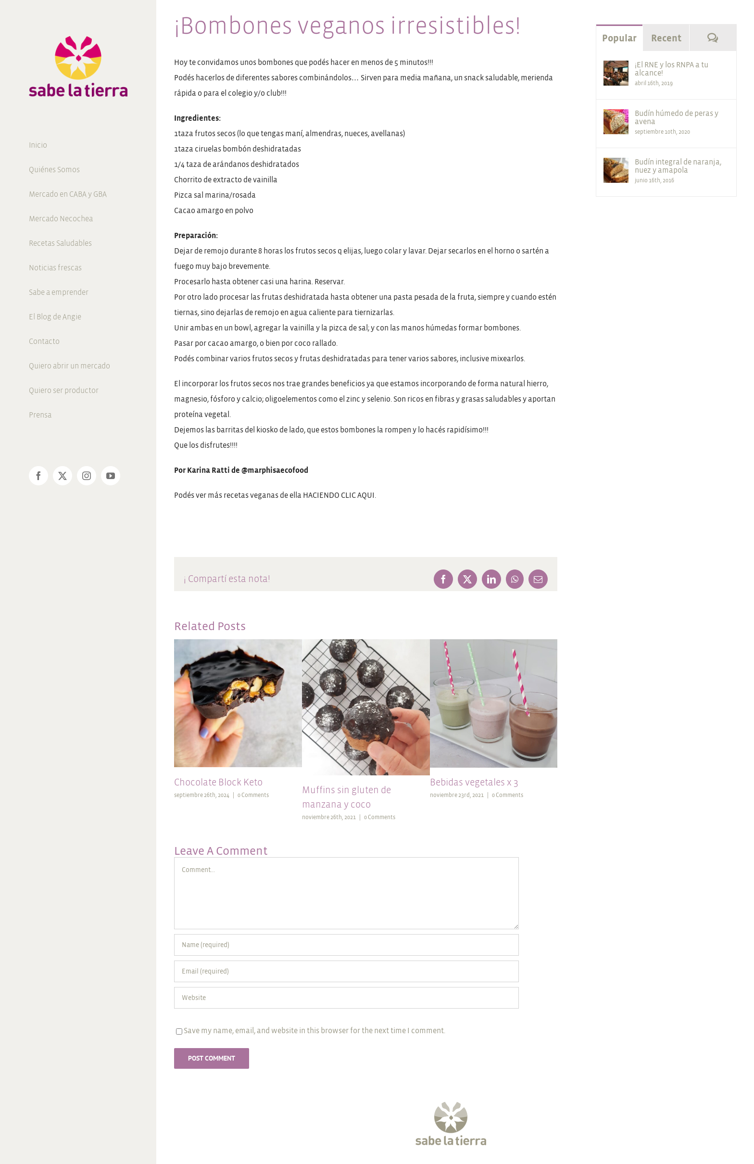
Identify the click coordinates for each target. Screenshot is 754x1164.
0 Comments (253, 795)
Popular (619, 38)
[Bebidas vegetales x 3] (494, 643)
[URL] (346, 998)
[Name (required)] (346, 945)
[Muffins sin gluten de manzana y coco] (366, 643)
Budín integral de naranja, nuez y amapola (678, 166)
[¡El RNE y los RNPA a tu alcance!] (615, 68)
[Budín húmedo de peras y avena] (615, 117)
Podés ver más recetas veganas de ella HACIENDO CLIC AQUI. (275, 495)
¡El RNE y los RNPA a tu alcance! (671, 69)
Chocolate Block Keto (218, 782)
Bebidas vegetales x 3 (474, 782)
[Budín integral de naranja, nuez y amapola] (615, 165)
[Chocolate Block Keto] (238, 643)
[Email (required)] (346, 971)
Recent (666, 38)
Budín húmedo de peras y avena (676, 117)
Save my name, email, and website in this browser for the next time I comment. (314, 1030)
